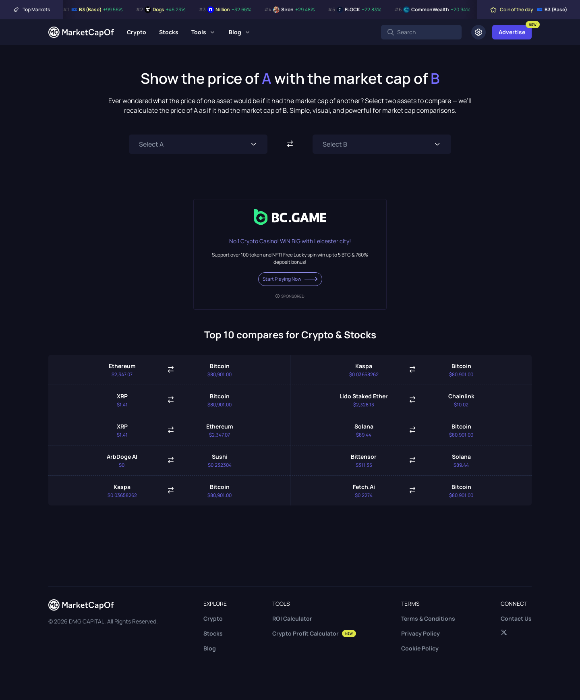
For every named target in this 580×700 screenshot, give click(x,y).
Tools (198, 32)
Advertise (512, 32)
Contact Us (516, 618)
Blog (235, 32)
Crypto (136, 32)
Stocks (168, 32)
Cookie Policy (420, 648)
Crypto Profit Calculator (314, 633)
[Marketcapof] (81, 32)
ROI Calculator (292, 618)
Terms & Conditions (428, 618)
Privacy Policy (420, 633)
